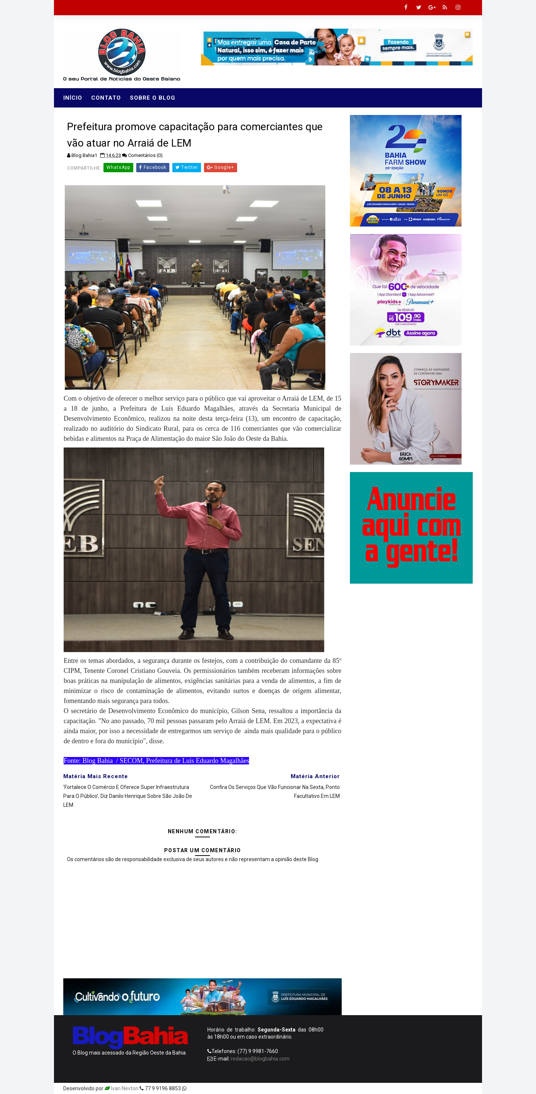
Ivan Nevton (124, 1088)
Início (72, 97)
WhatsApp (118, 167)
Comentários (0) (145, 155)
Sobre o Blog (152, 97)
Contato (106, 97)
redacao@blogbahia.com (260, 1059)
